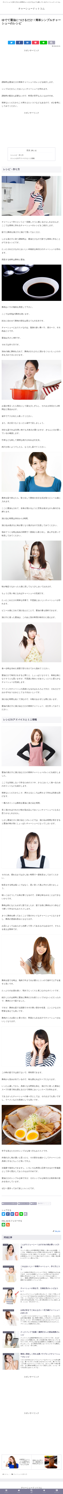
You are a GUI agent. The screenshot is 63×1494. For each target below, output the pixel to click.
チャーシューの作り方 (9, 1204)
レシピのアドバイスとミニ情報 (24, 159)
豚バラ (33, 1204)
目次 (28, 150)
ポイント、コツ (23, 1204)
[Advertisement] (31, 32)
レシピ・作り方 (18, 155)
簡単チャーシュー (44, 1204)
